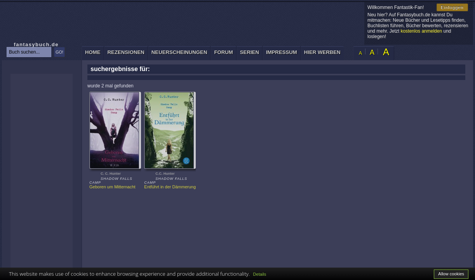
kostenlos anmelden (421, 31)
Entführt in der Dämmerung (170, 186)
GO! (59, 52)
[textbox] (29, 52)
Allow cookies (451, 273)
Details (259, 274)
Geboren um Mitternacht (112, 186)
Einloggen (452, 7)
